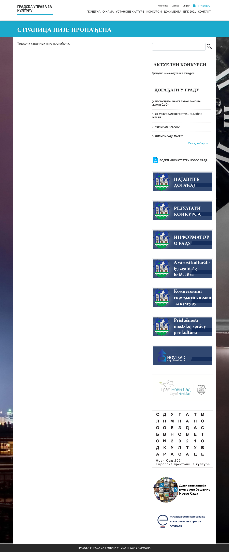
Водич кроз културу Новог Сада (183, 160)
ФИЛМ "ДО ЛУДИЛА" (167, 126)
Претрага (209, 46)
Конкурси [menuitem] (154, 11)
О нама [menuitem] (108, 11)
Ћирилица (162, 5)
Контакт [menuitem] (204, 11)
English (186, 5)
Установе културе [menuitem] (130, 11)
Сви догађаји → (198, 143)
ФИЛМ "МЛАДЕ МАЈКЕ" (169, 136)
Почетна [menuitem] (93, 11)
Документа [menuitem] (172, 11)
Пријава (203, 5)
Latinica (175, 5)
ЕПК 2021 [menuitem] (189, 11)
